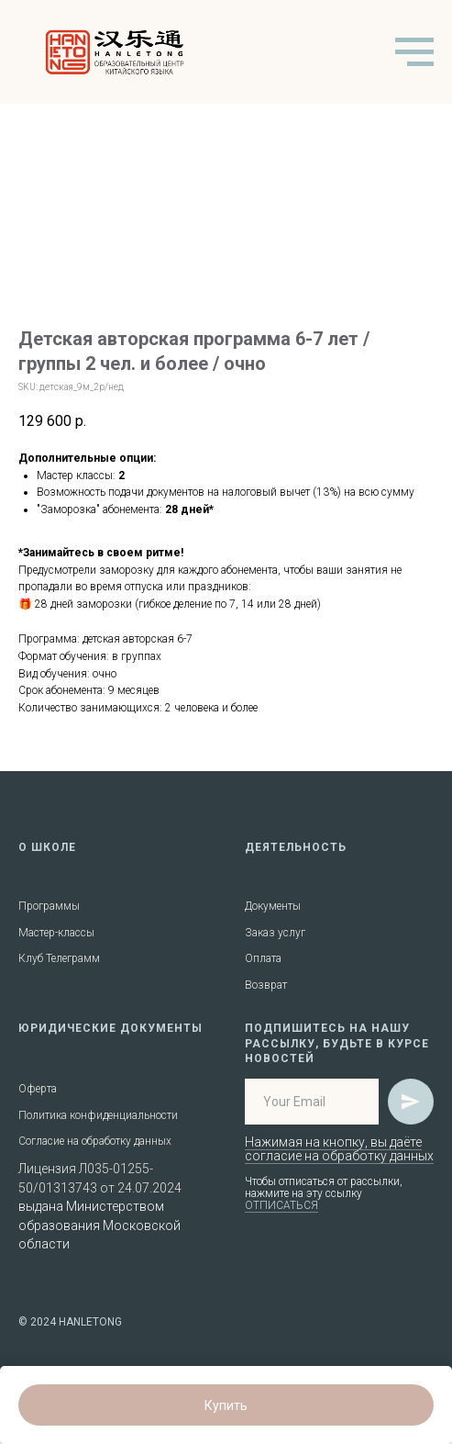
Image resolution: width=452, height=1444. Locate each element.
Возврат (266, 985)
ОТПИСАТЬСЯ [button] (281, 1205)
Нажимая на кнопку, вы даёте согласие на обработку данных (339, 1149)
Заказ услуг (275, 932)
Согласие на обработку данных (94, 1141)
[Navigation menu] (414, 52)
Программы (49, 906)
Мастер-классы (56, 932)
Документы (273, 906)
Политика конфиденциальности (98, 1115)
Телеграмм (73, 958)
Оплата (263, 958)
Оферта (37, 1088)
